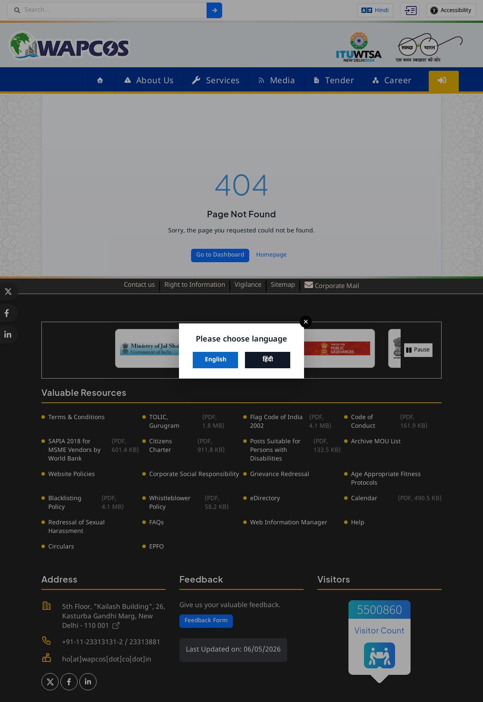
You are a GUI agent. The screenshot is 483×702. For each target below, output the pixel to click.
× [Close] (305, 322)
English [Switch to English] (215, 360)
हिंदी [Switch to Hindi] (268, 360)
